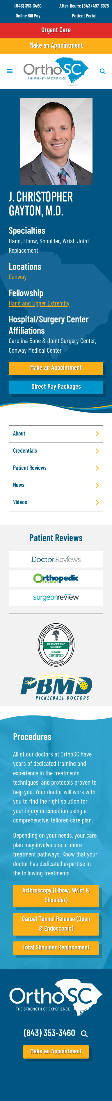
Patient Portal (84, 16)
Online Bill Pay (28, 16)
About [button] (19, 434)
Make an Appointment (56, 45)
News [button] (18, 485)
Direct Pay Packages (56, 387)
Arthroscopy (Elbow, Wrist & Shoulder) (56, 896)
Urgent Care (56, 30)
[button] (39, 304)
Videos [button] (20, 503)
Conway (18, 277)
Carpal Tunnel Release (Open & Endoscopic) (56, 924)
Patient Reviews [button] (30, 468)
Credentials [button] (25, 451)
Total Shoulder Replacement (56, 948)
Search (84, 1033)
